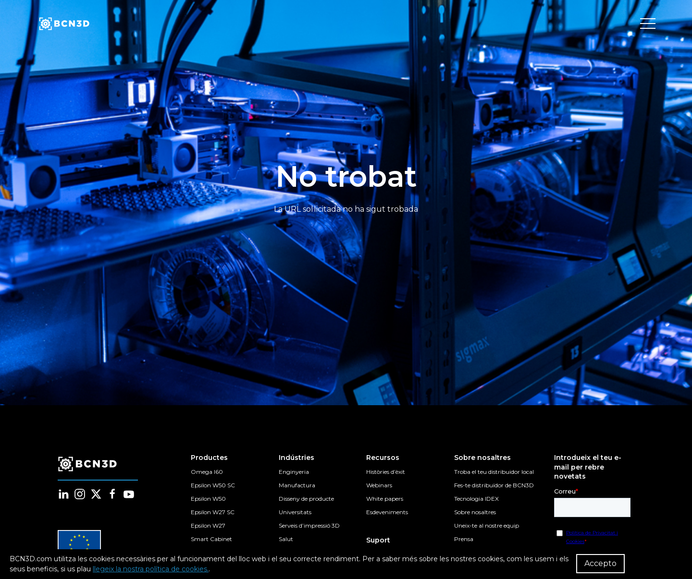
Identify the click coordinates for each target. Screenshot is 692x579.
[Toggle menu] (647, 24)
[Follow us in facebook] (112, 494)
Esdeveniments (387, 512)
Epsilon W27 (208, 525)
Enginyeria (294, 471)
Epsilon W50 (208, 498)
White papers (384, 498)
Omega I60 (207, 471)
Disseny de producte (306, 498)
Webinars (379, 485)
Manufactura (297, 485)
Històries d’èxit (385, 471)
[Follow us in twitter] (96, 494)
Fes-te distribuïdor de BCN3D (494, 485)
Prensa (463, 539)
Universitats (295, 512)
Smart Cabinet (211, 539)
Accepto (600, 563)
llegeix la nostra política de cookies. (151, 569)
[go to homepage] (63, 24)
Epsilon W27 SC (213, 512)
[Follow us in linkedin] (63, 494)
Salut (286, 539)
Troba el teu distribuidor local (494, 471)
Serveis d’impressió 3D (309, 525)
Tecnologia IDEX (476, 498)
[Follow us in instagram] (80, 494)
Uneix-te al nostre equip (486, 525)
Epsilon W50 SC (213, 485)
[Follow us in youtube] (129, 494)
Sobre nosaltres (475, 512)
